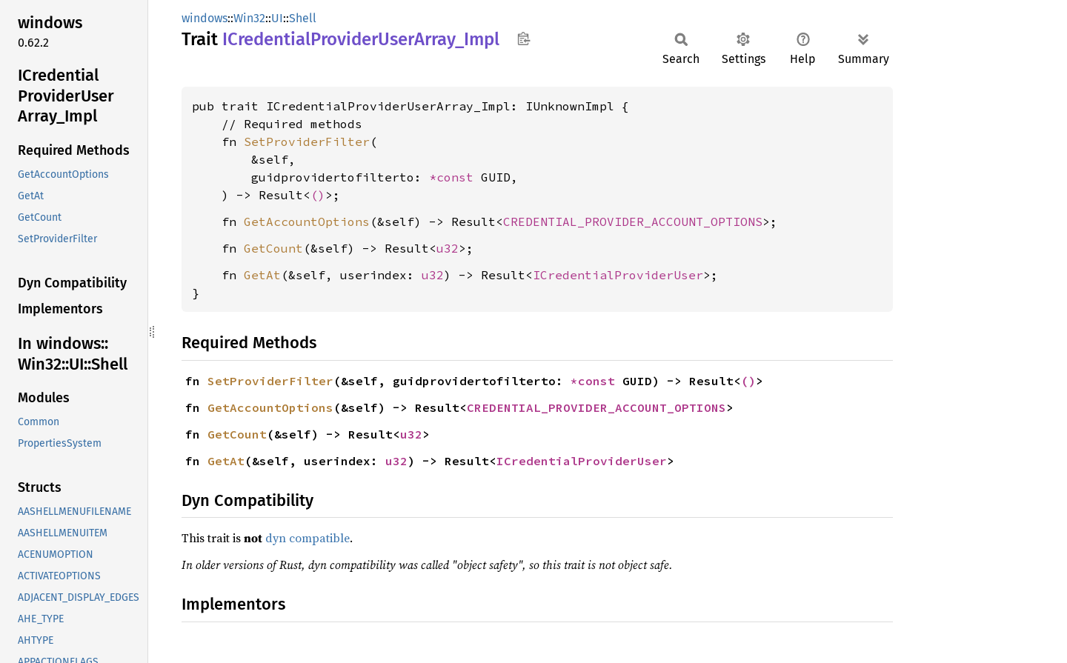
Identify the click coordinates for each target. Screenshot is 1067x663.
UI (277, 18)
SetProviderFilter (307, 141)
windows (204, 18)
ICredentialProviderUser (618, 274)
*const (455, 177)
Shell (302, 18)
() (317, 194)
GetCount (273, 248)
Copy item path (523, 38)
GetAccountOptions (307, 221)
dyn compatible (307, 538)
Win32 (249, 18)
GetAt (262, 274)
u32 (447, 248)
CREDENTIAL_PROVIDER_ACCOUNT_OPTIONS (632, 221)
